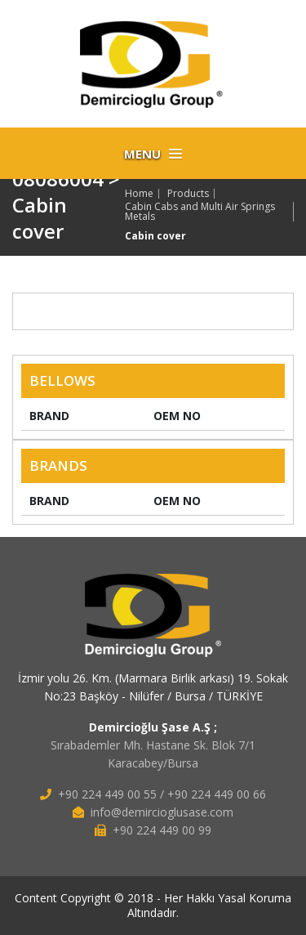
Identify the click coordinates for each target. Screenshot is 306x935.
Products (188, 194)
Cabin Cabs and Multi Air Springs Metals (200, 211)
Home (139, 194)
